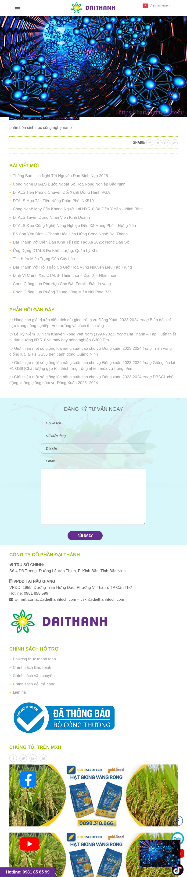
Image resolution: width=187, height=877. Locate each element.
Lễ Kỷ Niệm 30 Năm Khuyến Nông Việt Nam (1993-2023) (64, 334)
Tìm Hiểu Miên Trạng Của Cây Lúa (44, 259)
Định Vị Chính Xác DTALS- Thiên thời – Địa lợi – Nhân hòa (64, 275)
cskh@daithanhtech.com (102, 599)
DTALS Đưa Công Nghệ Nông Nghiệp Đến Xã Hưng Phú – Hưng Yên (74, 225)
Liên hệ (19, 692)
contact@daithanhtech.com (52, 599)
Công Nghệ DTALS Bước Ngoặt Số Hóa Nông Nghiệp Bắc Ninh (69, 184)
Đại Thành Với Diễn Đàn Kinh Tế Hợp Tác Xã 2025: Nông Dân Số (71, 242)
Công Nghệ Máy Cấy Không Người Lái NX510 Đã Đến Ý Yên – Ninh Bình (78, 209)
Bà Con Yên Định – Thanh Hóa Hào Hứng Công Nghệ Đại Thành (70, 234)
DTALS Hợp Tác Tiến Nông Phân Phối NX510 (53, 201)
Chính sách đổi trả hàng (34, 684)
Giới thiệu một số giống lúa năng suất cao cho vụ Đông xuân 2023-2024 (77, 348)
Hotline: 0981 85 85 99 (28, 872)
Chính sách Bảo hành (32, 667)
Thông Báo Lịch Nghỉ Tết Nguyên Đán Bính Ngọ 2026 (60, 176)
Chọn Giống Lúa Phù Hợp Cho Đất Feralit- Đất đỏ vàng (62, 284)
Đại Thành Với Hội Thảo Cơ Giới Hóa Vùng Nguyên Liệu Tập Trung (72, 267)
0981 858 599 (35, 593)
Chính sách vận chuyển (34, 675)
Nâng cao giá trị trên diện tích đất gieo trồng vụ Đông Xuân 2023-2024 (76, 320)
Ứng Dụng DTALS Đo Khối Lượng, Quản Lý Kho (55, 250)
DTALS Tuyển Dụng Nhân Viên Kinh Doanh (51, 217)
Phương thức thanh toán (34, 659)
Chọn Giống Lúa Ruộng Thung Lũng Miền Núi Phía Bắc (62, 292)
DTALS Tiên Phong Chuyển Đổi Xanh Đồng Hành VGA (61, 192)
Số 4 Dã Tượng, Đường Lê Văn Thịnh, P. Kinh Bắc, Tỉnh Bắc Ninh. (68, 571)
